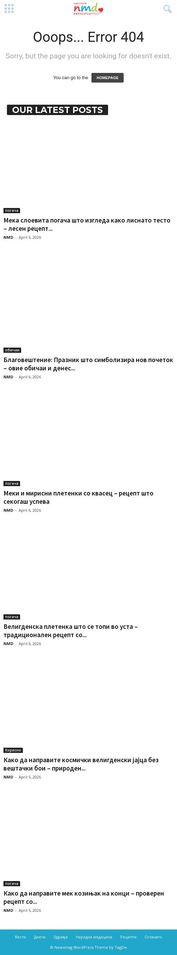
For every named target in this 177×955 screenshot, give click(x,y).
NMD (8, 237)
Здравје (60, 936)
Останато (153, 936)
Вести (20, 936)
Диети (39, 936)
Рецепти (128, 936)
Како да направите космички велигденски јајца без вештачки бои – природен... (81, 764)
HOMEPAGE (107, 78)
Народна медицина (94, 936)
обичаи (12, 350)
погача (11, 210)
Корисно (13, 750)
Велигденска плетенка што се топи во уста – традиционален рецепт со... (70, 630)
